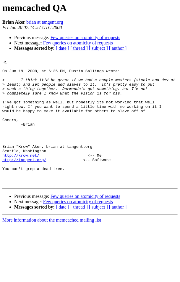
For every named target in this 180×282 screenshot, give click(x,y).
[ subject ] (98, 48)
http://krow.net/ (20, 174)
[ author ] (118, 48)
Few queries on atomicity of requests (85, 37)
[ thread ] (79, 48)
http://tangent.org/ (24, 180)
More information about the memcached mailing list (51, 244)
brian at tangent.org (44, 22)
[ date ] (62, 48)
